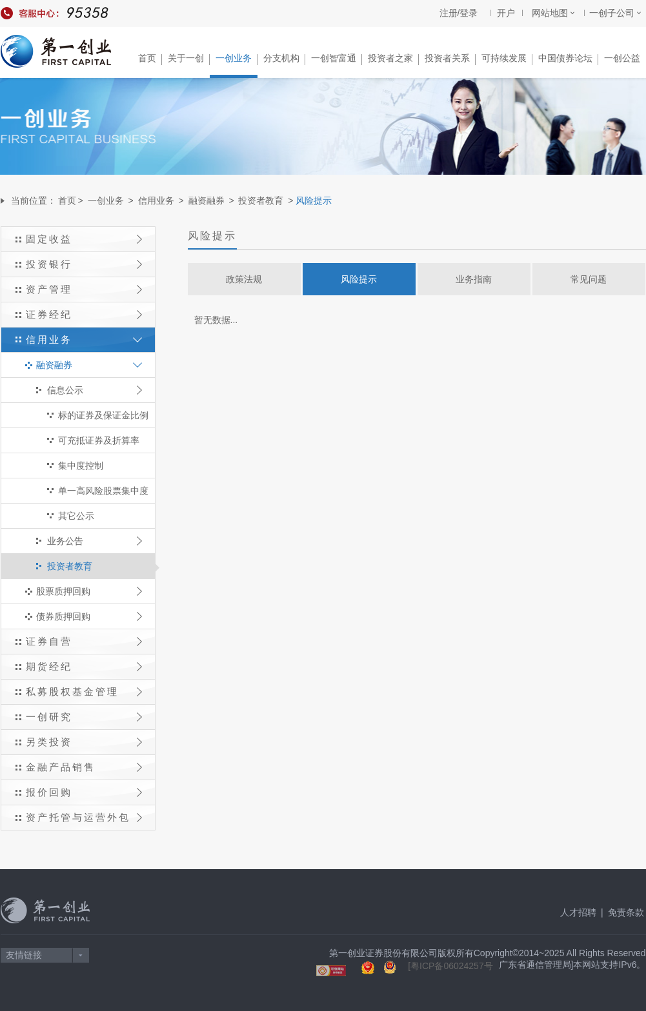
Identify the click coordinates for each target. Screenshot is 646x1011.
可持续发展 (506, 59)
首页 (150, 59)
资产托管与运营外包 (84, 817)
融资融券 (206, 200)
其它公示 (76, 516)
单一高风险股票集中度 (103, 491)
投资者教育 (260, 200)
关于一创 (189, 59)
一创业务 (236, 59)
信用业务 (156, 200)
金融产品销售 (84, 766)
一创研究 (84, 716)
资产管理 (84, 289)
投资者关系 (450, 59)
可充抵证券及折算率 (98, 440)
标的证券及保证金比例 (103, 415)
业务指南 (474, 279)
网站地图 (550, 13)
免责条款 (626, 912)
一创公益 (622, 58)
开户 (506, 13)
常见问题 (588, 279)
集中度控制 (80, 465)
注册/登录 (458, 13)
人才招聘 (578, 912)
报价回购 (84, 792)
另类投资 (84, 741)
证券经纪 (84, 314)
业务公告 (94, 541)
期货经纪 (84, 666)
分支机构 (284, 59)
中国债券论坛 (568, 59)
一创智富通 (336, 59)
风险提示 (359, 279)
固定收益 (84, 238)
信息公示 (94, 390)
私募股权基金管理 (84, 691)
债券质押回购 (89, 616)
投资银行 (84, 264)
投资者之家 (393, 59)
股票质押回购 (89, 591)
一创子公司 (611, 13)
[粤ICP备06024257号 (450, 966)
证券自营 (84, 641)
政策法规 (244, 279)
